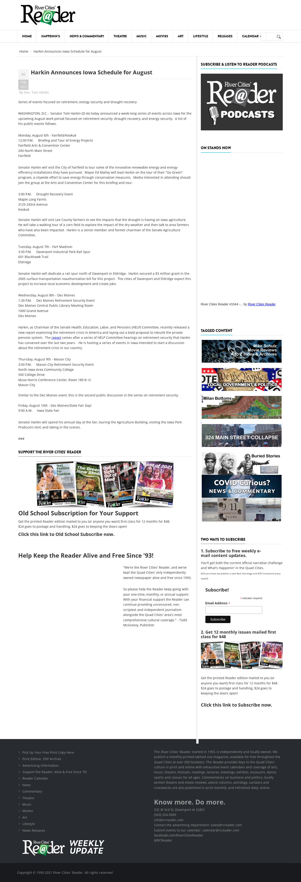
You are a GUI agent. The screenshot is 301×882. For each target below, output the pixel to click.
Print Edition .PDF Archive (41, 759)
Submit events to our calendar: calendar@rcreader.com (196, 830)
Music (141, 36)
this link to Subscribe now (242, 705)
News (26, 785)
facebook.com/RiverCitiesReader (178, 835)
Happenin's (50, 36)
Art (180, 36)
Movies (162, 36)
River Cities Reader (262, 304)
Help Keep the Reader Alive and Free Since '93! (85, 555)
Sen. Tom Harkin (36, 92)
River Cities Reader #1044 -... (222, 304)
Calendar (252, 36)
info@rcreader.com (168, 820)
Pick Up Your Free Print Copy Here (48, 752)
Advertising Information (40, 765)
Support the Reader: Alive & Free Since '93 (54, 772)
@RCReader (163, 840)
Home (27, 36)
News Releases (33, 830)
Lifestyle (200, 36)
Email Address (217, 603)
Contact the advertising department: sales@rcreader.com (198, 825)
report (56, 337)
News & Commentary (87, 36)
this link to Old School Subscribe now (71, 534)
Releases (225, 36)
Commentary (32, 791)
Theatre (120, 36)
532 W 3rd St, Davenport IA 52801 (179, 809)
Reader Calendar (35, 778)
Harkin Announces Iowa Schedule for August (91, 72)
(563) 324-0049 (165, 814)
